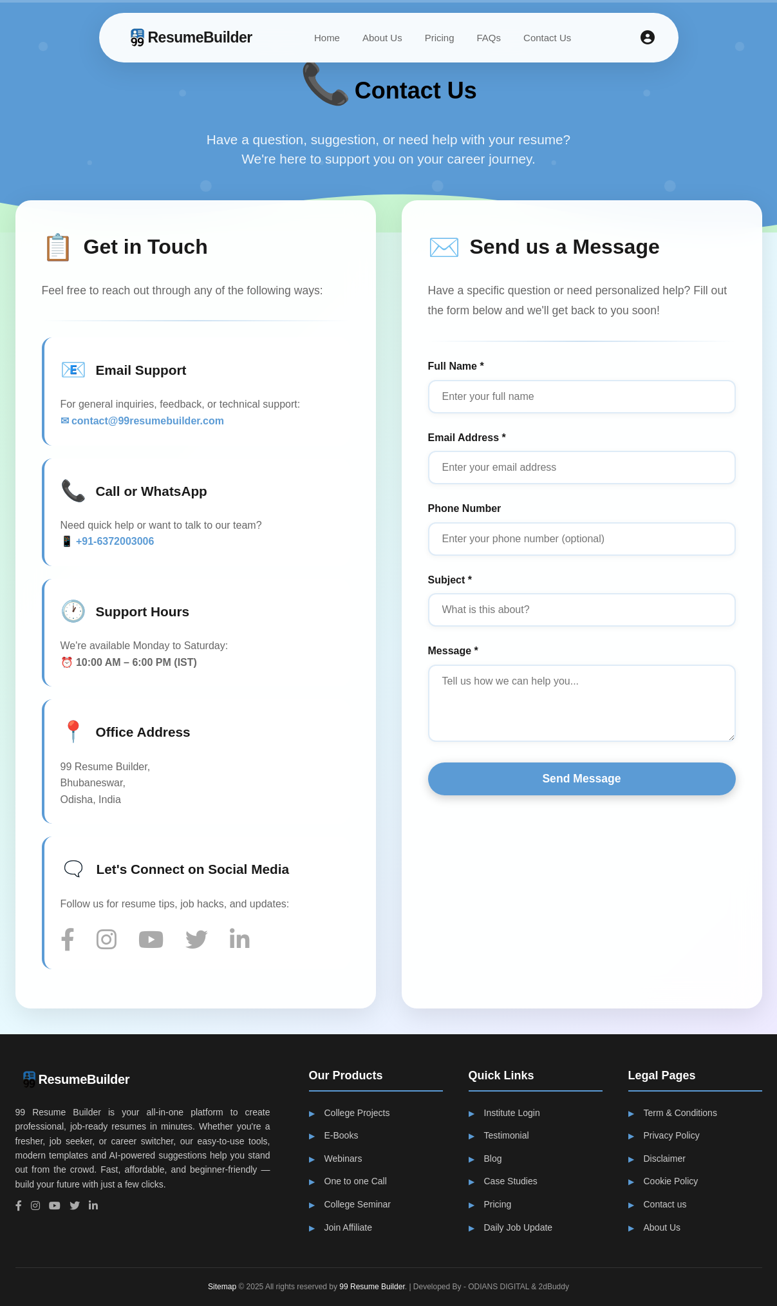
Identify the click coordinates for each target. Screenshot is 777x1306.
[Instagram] (111, 940)
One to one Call (355, 1181)
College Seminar (357, 1204)
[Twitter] (202, 940)
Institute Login (512, 1113)
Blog (493, 1158)
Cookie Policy (671, 1181)
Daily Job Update (518, 1227)
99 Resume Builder (371, 1286)
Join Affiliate (348, 1227)
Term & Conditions (680, 1113)
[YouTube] (156, 940)
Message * (454, 650)
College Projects (357, 1113)
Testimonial (506, 1135)
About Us (382, 37)
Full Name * (457, 366)
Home (327, 37)
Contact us (665, 1204)
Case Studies (511, 1181)
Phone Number (465, 508)
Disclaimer (665, 1158)
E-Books (341, 1135)
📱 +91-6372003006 (106, 541)
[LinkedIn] (245, 940)
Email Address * (468, 437)
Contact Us (547, 37)
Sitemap (222, 1286)
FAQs (489, 37)
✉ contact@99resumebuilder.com (141, 420)
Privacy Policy (672, 1135)
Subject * (451, 579)
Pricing (439, 37)
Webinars (343, 1158)
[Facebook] (72, 940)
